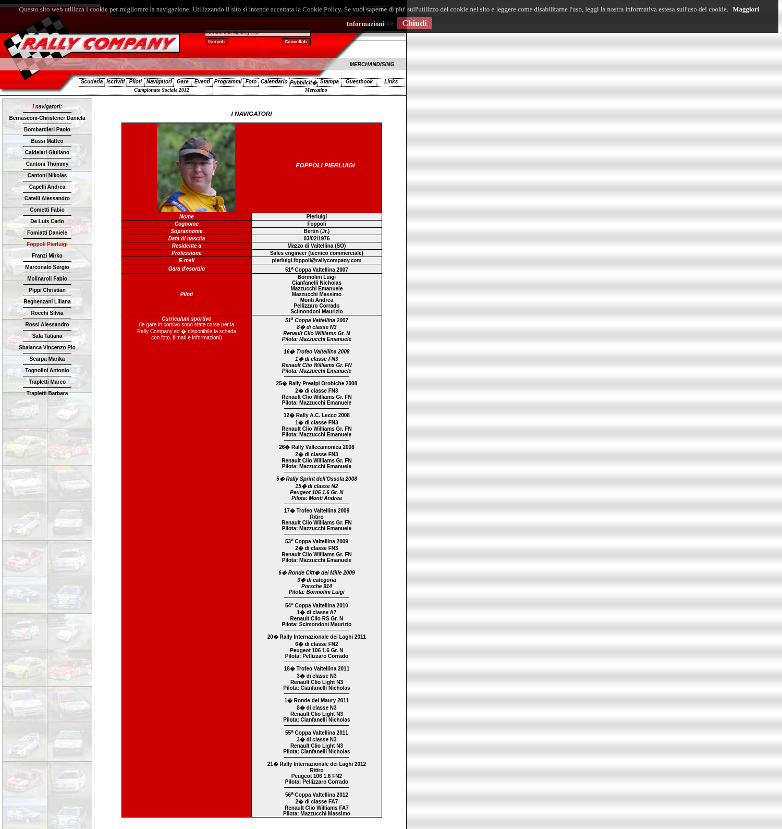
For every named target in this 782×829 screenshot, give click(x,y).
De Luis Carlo (47, 221)
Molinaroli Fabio (47, 279)
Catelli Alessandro (47, 198)
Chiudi (414, 23)
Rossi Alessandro (47, 324)
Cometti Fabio (47, 210)
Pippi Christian (47, 290)
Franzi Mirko (47, 256)
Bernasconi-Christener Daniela (47, 118)
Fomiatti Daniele (47, 233)
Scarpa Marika (47, 359)
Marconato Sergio (47, 267)
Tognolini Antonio (47, 370)
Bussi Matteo (47, 141)
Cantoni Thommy (47, 164)
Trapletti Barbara (47, 393)
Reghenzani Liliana (47, 301)
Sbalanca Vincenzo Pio (47, 347)
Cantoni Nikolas (47, 175)
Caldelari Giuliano (47, 152)
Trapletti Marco (47, 382)
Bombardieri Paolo (47, 129)
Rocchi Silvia (47, 313)
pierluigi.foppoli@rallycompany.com (317, 260)
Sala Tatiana (47, 336)
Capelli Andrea (47, 187)
